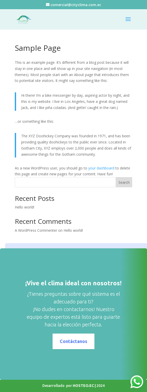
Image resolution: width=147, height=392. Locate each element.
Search (124, 182)
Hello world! (24, 207)
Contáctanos (85, 341)
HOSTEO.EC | (84, 386)
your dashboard (101, 168)
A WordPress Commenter (36, 230)
